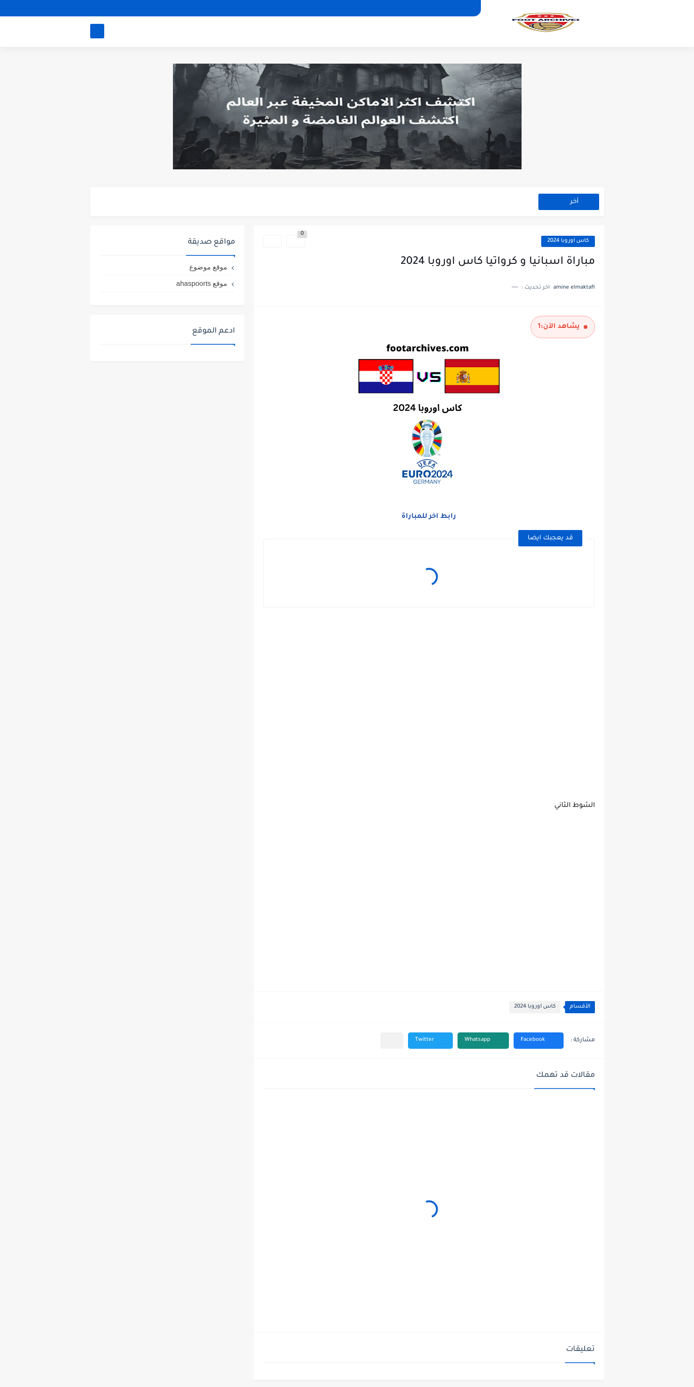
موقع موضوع (208, 267)
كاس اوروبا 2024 (568, 241)
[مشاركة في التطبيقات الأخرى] (391, 1040)
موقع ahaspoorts (201, 283)
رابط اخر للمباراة (428, 517)
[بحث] (97, 31)
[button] (539, 1040)
